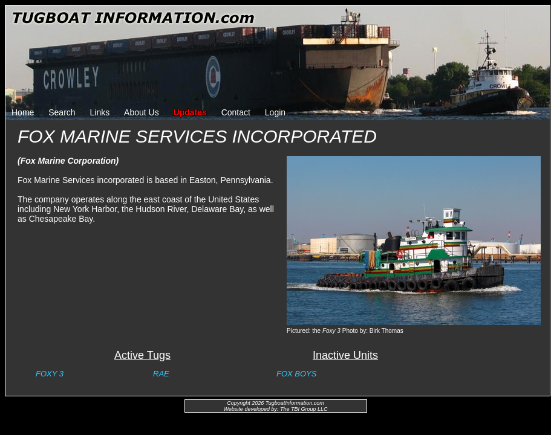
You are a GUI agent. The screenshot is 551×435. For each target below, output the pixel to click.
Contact (235, 112)
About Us (141, 112)
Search (61, 112)
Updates (190, 112)
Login (275, 112)
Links (100, 112)
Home (22, 112)
